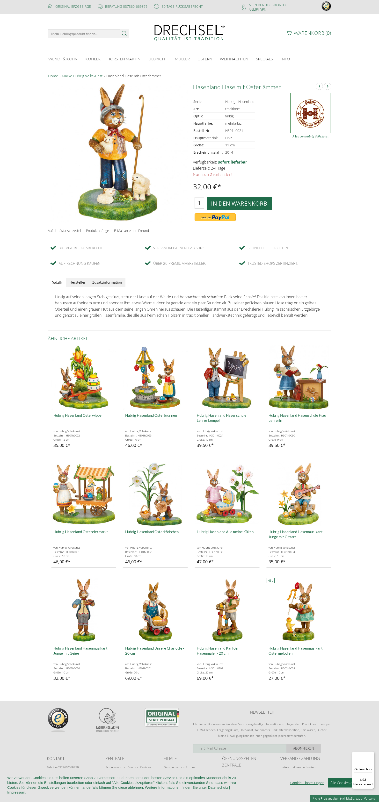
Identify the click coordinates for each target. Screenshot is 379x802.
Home (53, 76)
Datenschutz (218, 788)
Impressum (16, 792)
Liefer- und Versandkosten (297, 767)
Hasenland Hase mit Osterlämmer (133, 76)
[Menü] (371, 754)
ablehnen (135, 788)
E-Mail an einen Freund (131, 230)
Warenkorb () (312, 33)
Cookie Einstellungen (307, 783)
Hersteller (78, 282)
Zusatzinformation (107, 282)
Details (57, 282)
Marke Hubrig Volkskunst (82, 76)
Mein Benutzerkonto (267, 5)
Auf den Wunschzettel (64, 230)
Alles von (310, 136)
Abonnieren (314, 748)
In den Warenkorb (239, 203)
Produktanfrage (97, 230)
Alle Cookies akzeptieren (349, 783)
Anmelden (257, 9)
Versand (369, 798)
